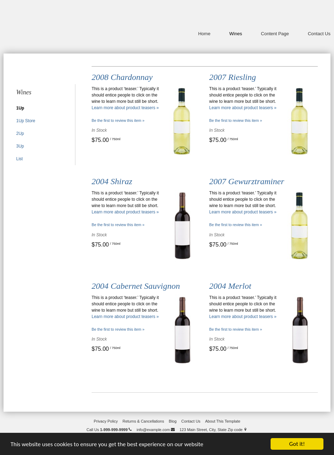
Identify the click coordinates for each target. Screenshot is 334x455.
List (19, 158)
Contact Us (319, 33)
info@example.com (156, 430)
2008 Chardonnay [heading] (122, 77)
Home (204, 33)
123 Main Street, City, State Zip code (213, 430)
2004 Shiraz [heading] (112, 181)
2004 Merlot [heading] (230, 286)
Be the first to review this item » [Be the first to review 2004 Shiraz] (118, 225)
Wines (235, 33)
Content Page (275, 33)
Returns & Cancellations (143, 421)
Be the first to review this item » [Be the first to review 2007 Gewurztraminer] (235, 225)
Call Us (109, 430)
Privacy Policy (106, 421)
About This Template (222, 421)
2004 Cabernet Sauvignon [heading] (136, 286)
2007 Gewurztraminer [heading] (246, 181)
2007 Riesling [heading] (232, 77)
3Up (20, 146)
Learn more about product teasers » (125, 107)
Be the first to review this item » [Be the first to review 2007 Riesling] (235, 120)
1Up (20, 108)
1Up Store (25, 120)
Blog (173, 421)
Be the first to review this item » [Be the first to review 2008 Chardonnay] (118, 120)
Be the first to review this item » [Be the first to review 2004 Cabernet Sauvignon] (118, 329)
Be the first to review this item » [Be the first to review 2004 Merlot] (235, 329)
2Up (20, 133)
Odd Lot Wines (49, 24)
